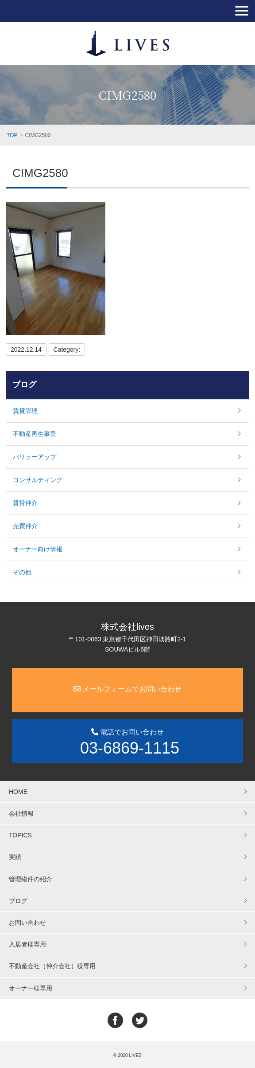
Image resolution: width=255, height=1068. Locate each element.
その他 (22, 572)
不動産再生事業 (34, 433)
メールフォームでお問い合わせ (127, 689)
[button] (241, 11)
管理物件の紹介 (30, 879)
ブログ (24, 384)
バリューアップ (34, 456)
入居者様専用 (27, 944)
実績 (15, 856)
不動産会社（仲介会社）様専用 (52, 966)
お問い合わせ (27, 922)
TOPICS (20, 835)
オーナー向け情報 (37, 549)
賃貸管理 (25, 410)
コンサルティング (37, 479)
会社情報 (21, 813)
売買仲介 (25, 526)
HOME (18, 791)
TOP (12, 135)
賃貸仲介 (25, 503)
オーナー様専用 (30, 988)
